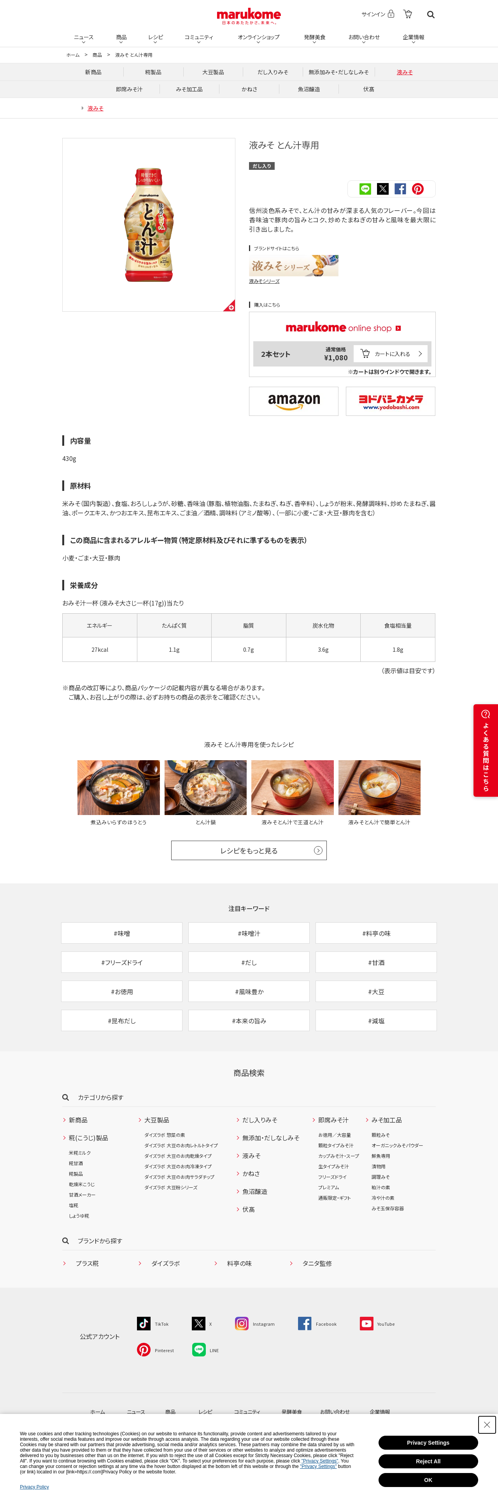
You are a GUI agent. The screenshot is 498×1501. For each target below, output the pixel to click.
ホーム (72, 54)
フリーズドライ (332, 1186)
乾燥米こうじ (82, 1193)
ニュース (84, 36)
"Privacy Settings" (320, 1461)
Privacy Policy (34, 1487)
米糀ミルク (80, 1162)
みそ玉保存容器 (388, 1217)
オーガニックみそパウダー (397, 1154)
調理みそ (381, 1186)
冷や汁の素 (383, 1207)
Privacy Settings (428, 1443)
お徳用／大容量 (334, 1144)
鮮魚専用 (381, 1165)
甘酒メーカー (82, 1204)
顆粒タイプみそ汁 (336, 1154)
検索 (431, 14)
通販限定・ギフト (334, 1207)
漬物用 (379, 1175)
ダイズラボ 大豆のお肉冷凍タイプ (178, 1175)
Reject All (428, 1461)
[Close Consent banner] (487, 1424)
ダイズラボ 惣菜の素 (164, 1144)
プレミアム (328, 1196)
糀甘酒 (76, 1172)
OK (428, 1480)
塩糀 (73, 1214)
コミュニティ (199, 36)
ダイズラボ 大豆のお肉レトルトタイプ (181, 1154)
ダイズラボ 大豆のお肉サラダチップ (179, 1186)
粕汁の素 (381, 1196)
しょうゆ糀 (79, 1225)
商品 (121, 36)
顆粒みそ (381, 1144)
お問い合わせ (363, 36)
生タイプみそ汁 (333, 1175)
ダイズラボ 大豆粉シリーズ (170, 1196)
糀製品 (76, 1183)
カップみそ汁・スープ (338, 1165)
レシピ (155, 36)
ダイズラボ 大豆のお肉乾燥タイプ (178, 1165)
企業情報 (413, 36)
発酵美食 (314, 36)
